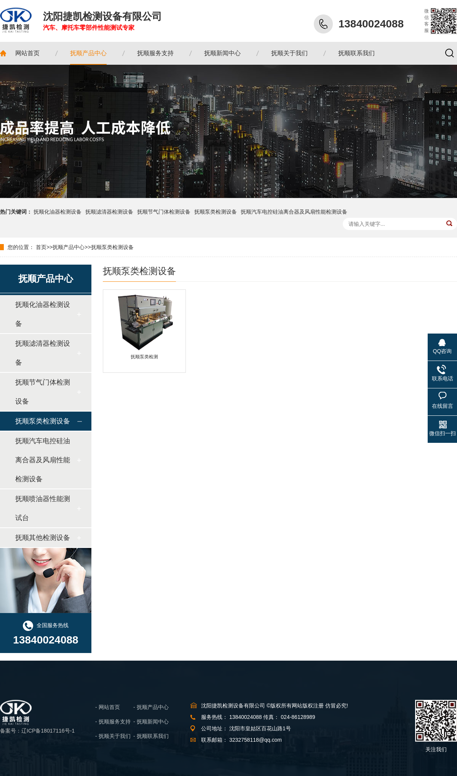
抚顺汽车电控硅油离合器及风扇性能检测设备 (294, 212)
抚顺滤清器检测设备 (109, 212)
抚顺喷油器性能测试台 (42, 508)
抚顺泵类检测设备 (215, 212)
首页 (41, 247)
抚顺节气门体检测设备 (163, 212)
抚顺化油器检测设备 (57, 212)
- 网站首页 (107, 707)
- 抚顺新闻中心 (151, 722)
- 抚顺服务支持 (113, 722)
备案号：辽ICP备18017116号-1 (37, 731)
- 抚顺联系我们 (151, 736)
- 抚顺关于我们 (113, 736)
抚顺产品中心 (69, 247)
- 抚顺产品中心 (151, 707)
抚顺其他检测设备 (42, 537)
